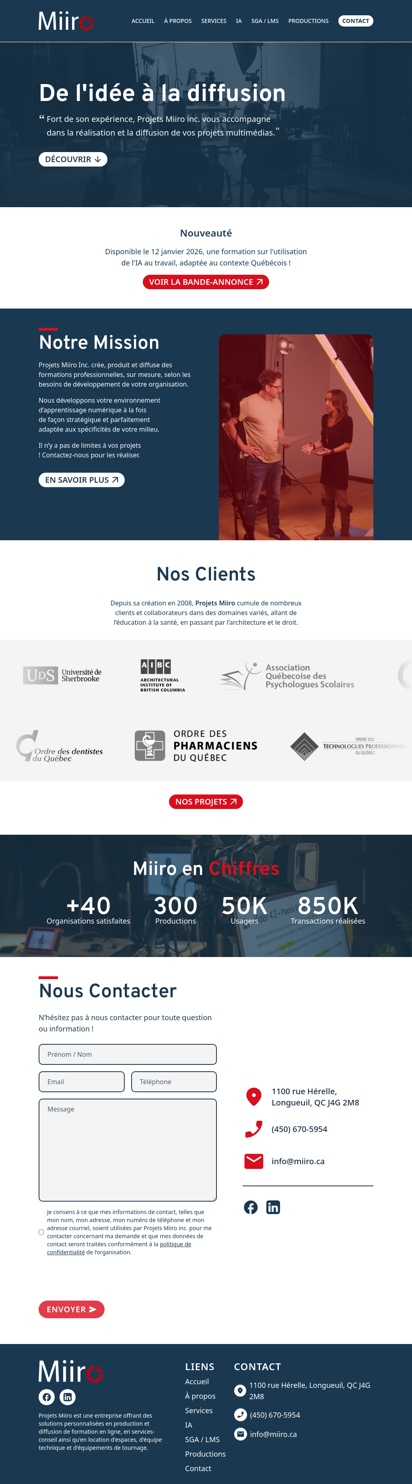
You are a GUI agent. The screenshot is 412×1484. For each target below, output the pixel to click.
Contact (355, 21)
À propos (178, 21)
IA (239, 21)
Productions (308, 21)
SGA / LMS (265, 21)
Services (213, 21)
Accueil (143, 21)
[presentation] (100, 1278)
